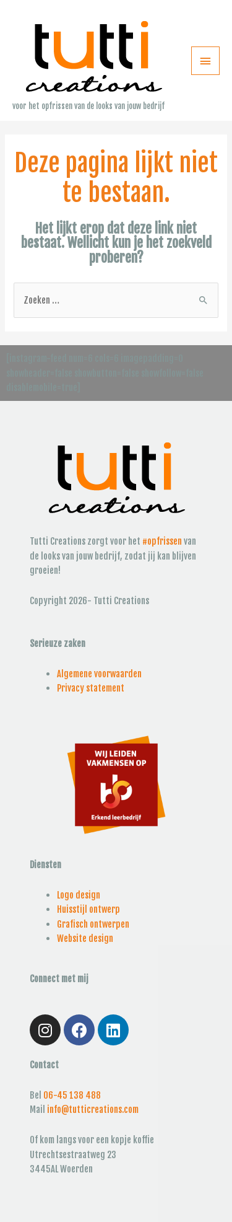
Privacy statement (90, 688)
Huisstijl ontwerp (88, 909)
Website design (85, 938)
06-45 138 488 (72, 1095)
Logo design (78, 895)
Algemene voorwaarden (99, 674)
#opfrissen (162, 541)
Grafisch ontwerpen (93, 924)
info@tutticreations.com (93, 1109)
